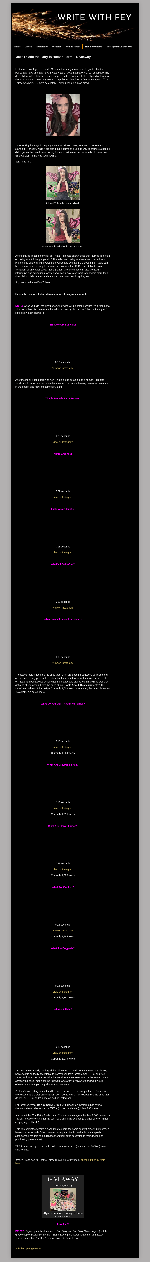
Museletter (42, 46)
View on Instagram (62, 368)
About (28, 46)
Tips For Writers (93, 46)
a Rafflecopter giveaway (28, 1248)
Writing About (73, 46)
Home (17, 46)
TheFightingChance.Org (119, 46)
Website (56, 46)
